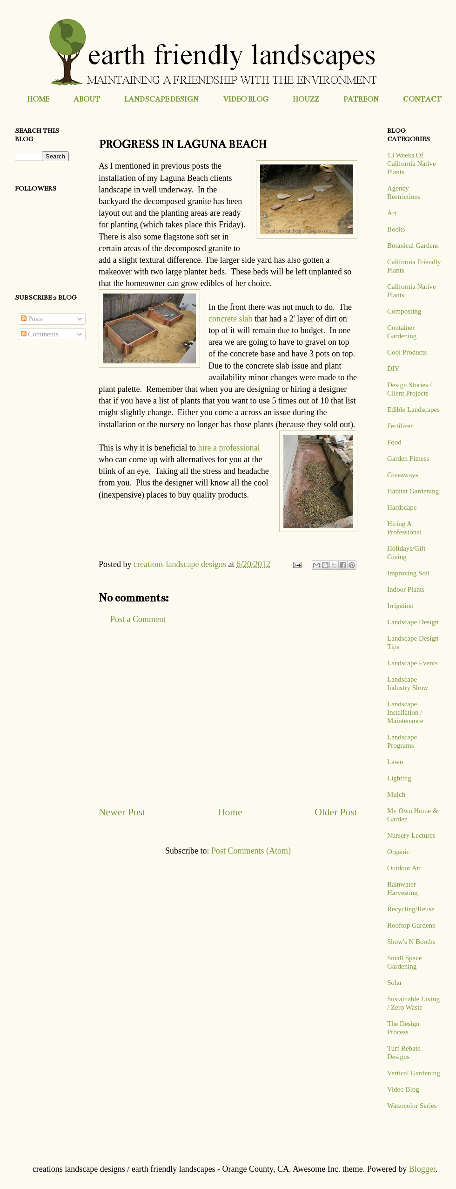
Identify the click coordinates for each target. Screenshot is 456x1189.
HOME (38, 99)
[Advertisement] (228, 715)
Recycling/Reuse (411, 909)
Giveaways (402, 474)
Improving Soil (408, 573)
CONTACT (422, 99)
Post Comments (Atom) (251, 850)
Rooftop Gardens (411, 925)
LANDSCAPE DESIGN (161, 99)
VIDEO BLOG (245, 99)
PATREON (361, 99)
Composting (404, 311)
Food (394, 442)
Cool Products (407, 352)
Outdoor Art (404, 868)
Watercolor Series (412, 1105)
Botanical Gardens (413, 245)
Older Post (336, 812)
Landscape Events (412, 663)
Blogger (422, 1169)
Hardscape (401, 507)
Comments (40, 334)
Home (230, 812)
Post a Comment (138, 619)
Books (396, 229)
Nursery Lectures (411, 835)
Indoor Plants (405, 589)
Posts (32, 318)
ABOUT (87, 99)
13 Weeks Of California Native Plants (411, 163)
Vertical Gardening (413, 1073)
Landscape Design (412, 622)
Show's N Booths (411, 941)
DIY (393, 368)
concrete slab (230, 318)
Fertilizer (400, 426)
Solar (394, 982)
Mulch (396, 794)
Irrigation (400, 605)
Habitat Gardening (413, 491)
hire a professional (229, 447)
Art (391, 213)
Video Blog (403, 1089)
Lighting (399, 778)
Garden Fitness (408, 458)
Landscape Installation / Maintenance (405, 712)
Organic (398, 851)
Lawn (395, 761)
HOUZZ (306, 99)
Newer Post (122, 812)
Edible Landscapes (413, 409)
